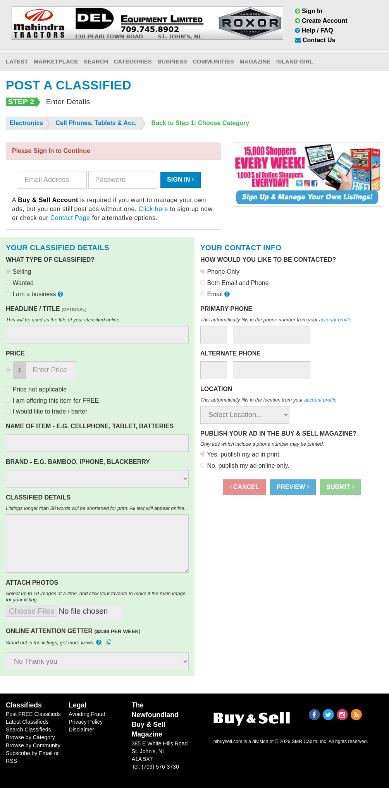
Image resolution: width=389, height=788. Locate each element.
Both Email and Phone (234, 283)
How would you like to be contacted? (268, 259)
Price (15, 353)
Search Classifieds (28, 729)
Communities (213, 61)
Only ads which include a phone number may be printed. (262, 444)
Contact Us (315, 40)
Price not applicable (36, 389)
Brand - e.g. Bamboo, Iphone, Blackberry (78, 461)
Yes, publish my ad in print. (240, 454)
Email (215, 294)
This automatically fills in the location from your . (269, 400)
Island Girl (294, 61)
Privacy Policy (86, 722)
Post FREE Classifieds (33, 714)
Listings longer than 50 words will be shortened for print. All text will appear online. (96, 508)
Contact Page (70, 218)
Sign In (309, 11)
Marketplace (56, 61)
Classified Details (38, 497)
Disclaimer (81, 729)
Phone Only (219, 271)
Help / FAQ (314, 30)
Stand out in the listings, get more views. (59, 642)
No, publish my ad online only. (244, 465)
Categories (133, 61)
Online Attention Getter (73, 631)
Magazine (254, 61)
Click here (153, 209)
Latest (17, 61)
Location (216, 389)
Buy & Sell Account (48, 200)
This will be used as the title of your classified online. (63, 320)
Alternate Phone (230, 353)
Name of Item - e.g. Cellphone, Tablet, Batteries (90, 426)
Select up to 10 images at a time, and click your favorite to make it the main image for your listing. (96, 597)
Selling (18, 271)
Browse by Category (30, 737)
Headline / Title (46, 309)
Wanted (20, 283)
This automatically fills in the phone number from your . (276, 320)
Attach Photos (32, 582)
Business (172, 61)
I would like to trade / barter (46, 411)
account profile (335, 320)
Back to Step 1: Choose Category (200, 123)
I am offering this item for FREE (52, 400)
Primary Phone (226, 309)
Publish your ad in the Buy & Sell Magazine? (278, 433)
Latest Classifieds (27, 722)
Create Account (321, 20)
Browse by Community (33, 745)
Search (96, 61)
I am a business (35, 294)
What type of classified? (50, 259)
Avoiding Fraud (87, 714)
